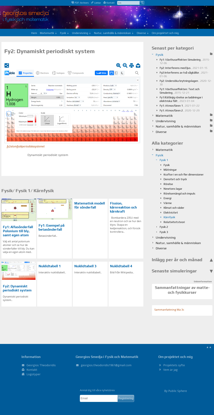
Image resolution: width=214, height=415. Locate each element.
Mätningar (170, 169)
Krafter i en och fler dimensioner (183, 174)
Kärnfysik (169, 217)
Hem (34, 33)
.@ (106, 365)
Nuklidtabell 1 (50, 266)
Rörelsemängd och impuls (179, 193)
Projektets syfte (174, 365)
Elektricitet (170, 212)
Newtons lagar (172, 188)
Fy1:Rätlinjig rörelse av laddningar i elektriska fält (181, 99)
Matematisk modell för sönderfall (89, 205)
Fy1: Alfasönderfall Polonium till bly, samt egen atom (18, 231)
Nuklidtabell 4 (121, 266)
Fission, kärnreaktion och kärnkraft (123, 207)
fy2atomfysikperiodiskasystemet (26, 146)
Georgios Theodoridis (41, 365)
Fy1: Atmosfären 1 (179, 105)
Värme (167, 203)
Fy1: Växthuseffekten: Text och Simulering (179, 90)
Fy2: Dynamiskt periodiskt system (17, 288)
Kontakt (109, 2)
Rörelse (168, 184)
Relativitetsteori (174, 222)
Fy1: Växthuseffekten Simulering (185, 61)
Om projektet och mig (165, 33)
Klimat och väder (173, 207)
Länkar (96, 2)
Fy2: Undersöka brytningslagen (186, 82)
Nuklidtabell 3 (85, 266)
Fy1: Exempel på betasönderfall (52, 227)
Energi (167, 198)
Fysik (166, 165)
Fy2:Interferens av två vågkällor (184, 74)
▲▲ (209, 347)
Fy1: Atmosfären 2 (179, 110)
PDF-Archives (80, 2)
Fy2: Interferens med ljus (183, 68)
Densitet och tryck (175, 179)
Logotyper (34, 374)
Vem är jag (170, 370)
